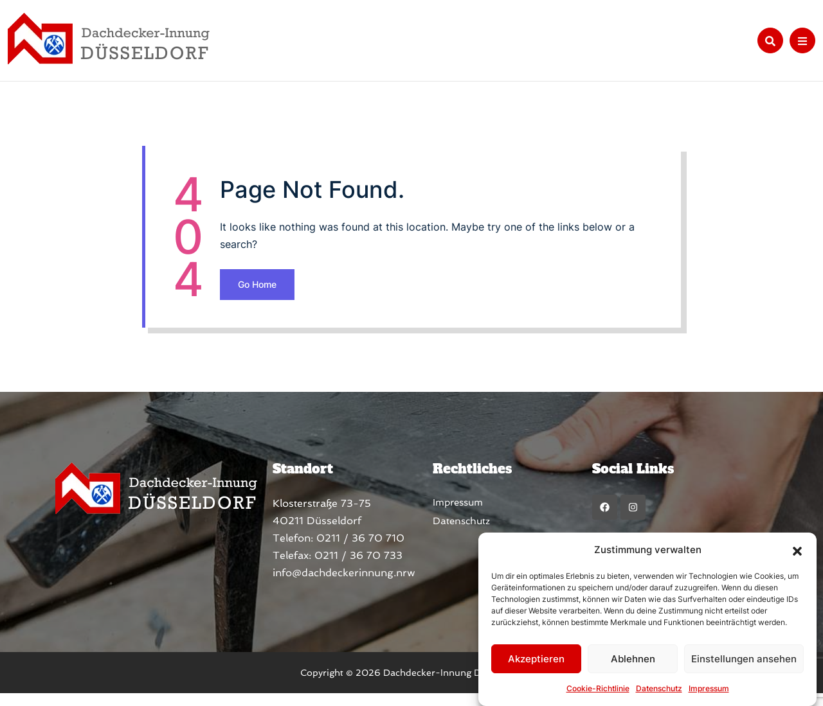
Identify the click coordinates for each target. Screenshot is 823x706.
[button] (797, 549)
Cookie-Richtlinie (597, 688)
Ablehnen (633, 659)
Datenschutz (659, 688)
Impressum (709, 688)
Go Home (335, 292)
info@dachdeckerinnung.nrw (324, 585)
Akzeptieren (536, 659)
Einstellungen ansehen (744, 659)
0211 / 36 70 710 (341, 551)
